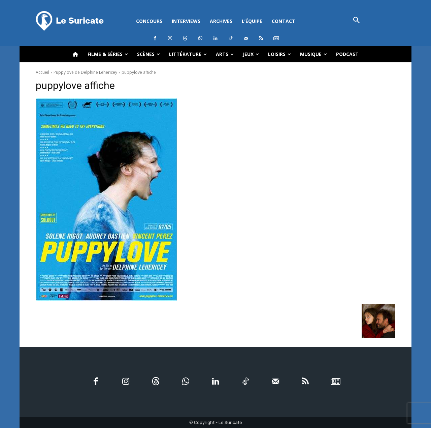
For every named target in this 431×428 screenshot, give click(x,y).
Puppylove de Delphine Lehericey (85, 72)
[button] (356, 21)
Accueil (42, 72)
